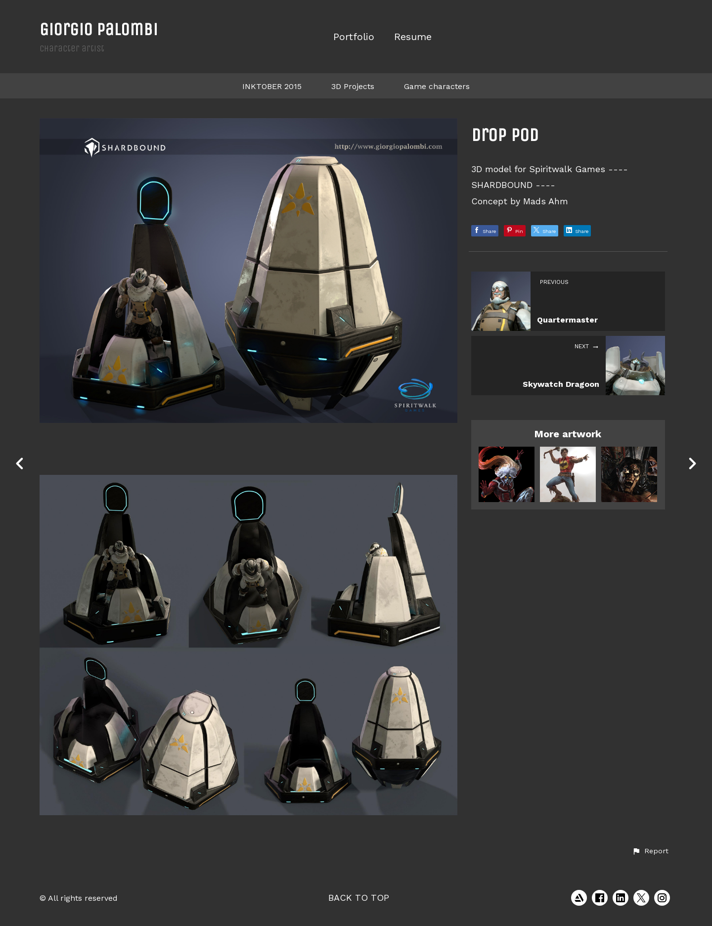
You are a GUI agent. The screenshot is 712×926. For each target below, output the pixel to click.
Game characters (437, 86)
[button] (650, 851)
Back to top (358, 897)
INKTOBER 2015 (272, 86)
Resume (413, 37)
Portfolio (353, 37)
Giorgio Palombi (99, 29)
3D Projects (352, 86)
